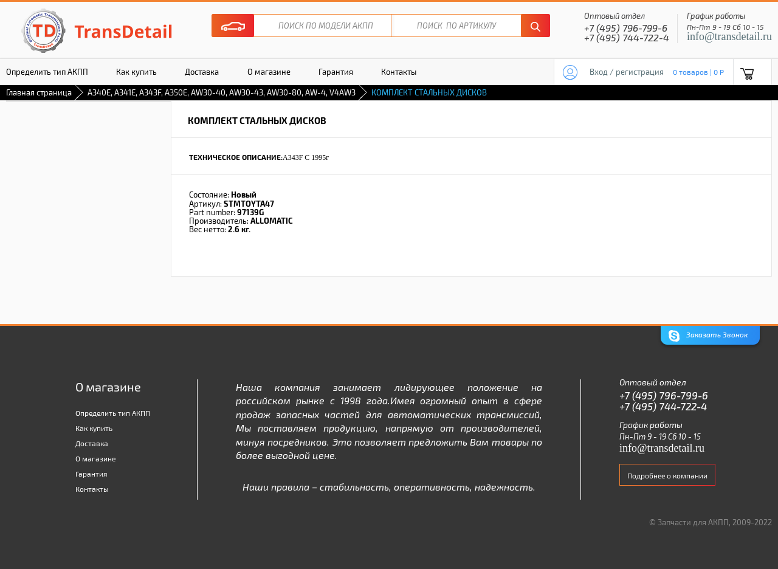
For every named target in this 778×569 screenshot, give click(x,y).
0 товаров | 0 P (698, 71)
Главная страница (39, 92)
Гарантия (335, 72)
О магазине (269, 72)
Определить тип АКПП (112, 413)
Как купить (136, 72)
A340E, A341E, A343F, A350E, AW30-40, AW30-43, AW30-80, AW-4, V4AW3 (222, 92)
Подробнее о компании (667, 475)
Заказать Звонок (708, 336)
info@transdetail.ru (729, 36)
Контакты (398, 72)
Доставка (202, 72)
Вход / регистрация (627, 72)
